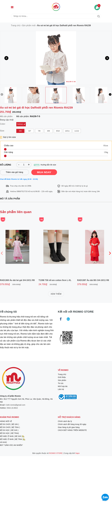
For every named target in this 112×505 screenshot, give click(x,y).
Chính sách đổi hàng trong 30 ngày (72, 424)
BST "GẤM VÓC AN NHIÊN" (11, 445)
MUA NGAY (44, 172)
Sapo (77, 453)
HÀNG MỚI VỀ (6, 421)
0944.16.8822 (12, 408)
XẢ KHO (3, 442)
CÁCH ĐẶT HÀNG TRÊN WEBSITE (72, 430)
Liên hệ (61, 389)
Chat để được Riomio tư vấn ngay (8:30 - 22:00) (19, 179)
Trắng (20, 124)
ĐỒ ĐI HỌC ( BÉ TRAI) (9, 433)
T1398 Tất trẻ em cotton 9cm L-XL (55, 280)
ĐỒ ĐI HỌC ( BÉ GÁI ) (9, 430)
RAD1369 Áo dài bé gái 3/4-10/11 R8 (17, 280)
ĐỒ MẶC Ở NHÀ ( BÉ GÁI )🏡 (12, 436)
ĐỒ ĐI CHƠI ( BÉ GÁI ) (9, 424)
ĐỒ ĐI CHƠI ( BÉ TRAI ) (10, 427)
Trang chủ (62, 374)
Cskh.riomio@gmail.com (15, 405)
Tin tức (60, 383)
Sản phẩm (62, 380)
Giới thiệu (62, 377)
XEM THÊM (56, 294)
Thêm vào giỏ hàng (14, 172)
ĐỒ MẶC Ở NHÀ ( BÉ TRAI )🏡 (12, 439)
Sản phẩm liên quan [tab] (15, 212)
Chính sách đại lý (65, 421)
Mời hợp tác (63, 386)
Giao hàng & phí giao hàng (69, 427)
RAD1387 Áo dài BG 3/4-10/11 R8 (93, 280)
